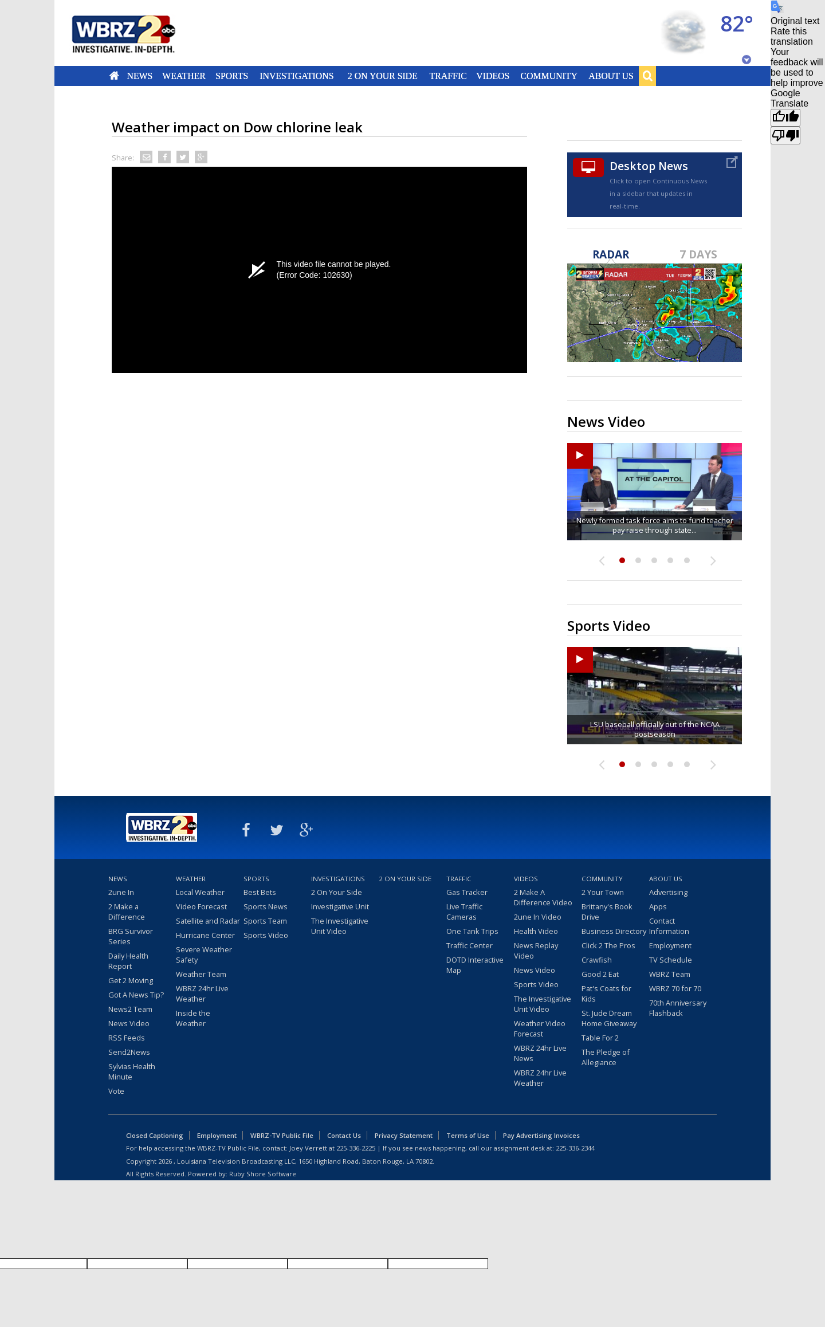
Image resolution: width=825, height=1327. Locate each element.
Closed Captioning (154, 1135)
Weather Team (201, 974)
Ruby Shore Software (262, 1173)
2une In (121, 892)
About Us (610, 75)
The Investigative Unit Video (339, 926)
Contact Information (669, 926)
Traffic (447, 75)
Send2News (129, 1052)
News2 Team (130, 1009)
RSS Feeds (126, 1037)
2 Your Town (603, 892)
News (139, 75)
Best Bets (259, 892)
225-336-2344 (575, 1148)
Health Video (536, 931)
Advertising (668, 892)
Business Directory (614, 931)
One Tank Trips (472, 931)
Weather (184, 75)
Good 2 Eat (600, 974)
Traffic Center (469, 945)
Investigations (297, 75)
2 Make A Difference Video (543, 897)
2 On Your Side (383, 75)
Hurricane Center (205, 935)
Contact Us (344, 1135)
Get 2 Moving (130, 980)
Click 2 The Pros (608, 945)
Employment (670, 945)
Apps (658, 906)
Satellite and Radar (208, 921)
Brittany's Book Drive (607, 911)
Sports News (265, 906)
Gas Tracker (467, 892)
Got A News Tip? (136, 995)
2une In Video (537, 917)
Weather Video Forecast (539, 1028)
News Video (129, 1023)
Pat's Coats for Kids (606, 993)
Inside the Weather (193, 1018)
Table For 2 (600, 1037)
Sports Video (265, 935)
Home (114, 75)
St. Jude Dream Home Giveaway (609, 1018)
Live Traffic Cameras (464, 911)
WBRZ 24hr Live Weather (202, 993)
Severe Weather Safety (204, 954)
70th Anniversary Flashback (677, 1008)
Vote (116, 1091)
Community (548, 75)
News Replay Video (536, 950)
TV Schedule (670, 960)
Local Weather (200, 892)
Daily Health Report (128, 961)
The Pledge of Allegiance (606, 1057)
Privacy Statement (404, 1135)
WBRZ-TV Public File (281, 1135)
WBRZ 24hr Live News (540, 1053)
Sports (231, 75)
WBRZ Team (669, 974)
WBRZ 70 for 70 (675, 988)
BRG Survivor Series (130, 936)
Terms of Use (467, 1135)
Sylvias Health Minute (131, 1071)
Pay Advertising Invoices (541, 1135)
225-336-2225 (355, 1148)
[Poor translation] (785, 135)
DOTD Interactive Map (475, 965)
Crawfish (597, 960)
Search (647, 75)
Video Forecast (201, 906)
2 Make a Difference (126, 911)
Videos (492, 75)
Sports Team (265, 921)
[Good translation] (785, 118)
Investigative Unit (340, 906)
